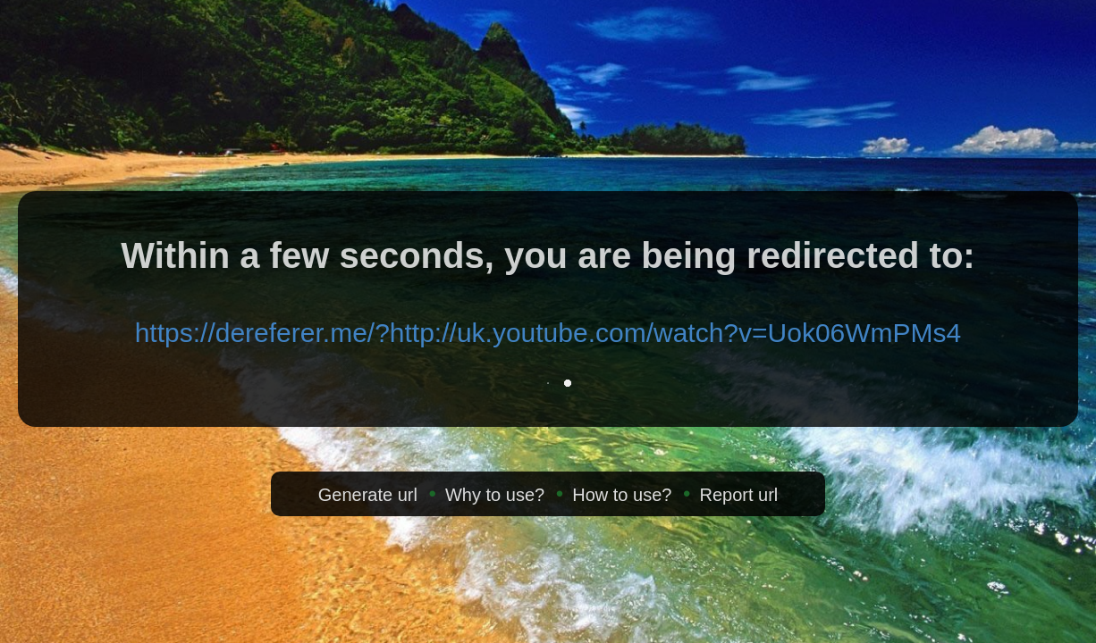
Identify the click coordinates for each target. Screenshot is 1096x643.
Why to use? (494, 495)
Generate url (367, 495)
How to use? (621, 495)
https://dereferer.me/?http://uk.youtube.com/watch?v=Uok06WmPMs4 (548, 332)
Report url (738, 495)
